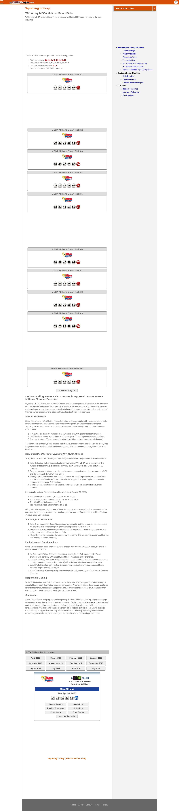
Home (73, 805)
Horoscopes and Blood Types (135, 63)
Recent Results (56, 704)
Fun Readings (128, 95)
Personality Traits (130, 57)
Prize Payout (78, 712)
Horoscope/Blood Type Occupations (137, 70)
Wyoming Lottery (56, 758)
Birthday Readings (130, 89)
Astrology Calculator (131, 92)
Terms (97, 805)
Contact (89, 805)
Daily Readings (129, 51)
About (80, 805)
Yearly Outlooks (129, 54)
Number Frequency (55, 708)
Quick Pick (78, 708)
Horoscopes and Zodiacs (133, 67)
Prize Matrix (55, 712)
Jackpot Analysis (67, 716)
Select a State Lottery (76, 758)
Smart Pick (78, 704)
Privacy (105, 805)
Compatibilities (129, 60)
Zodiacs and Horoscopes (133, 83)
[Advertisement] (65, 37)
